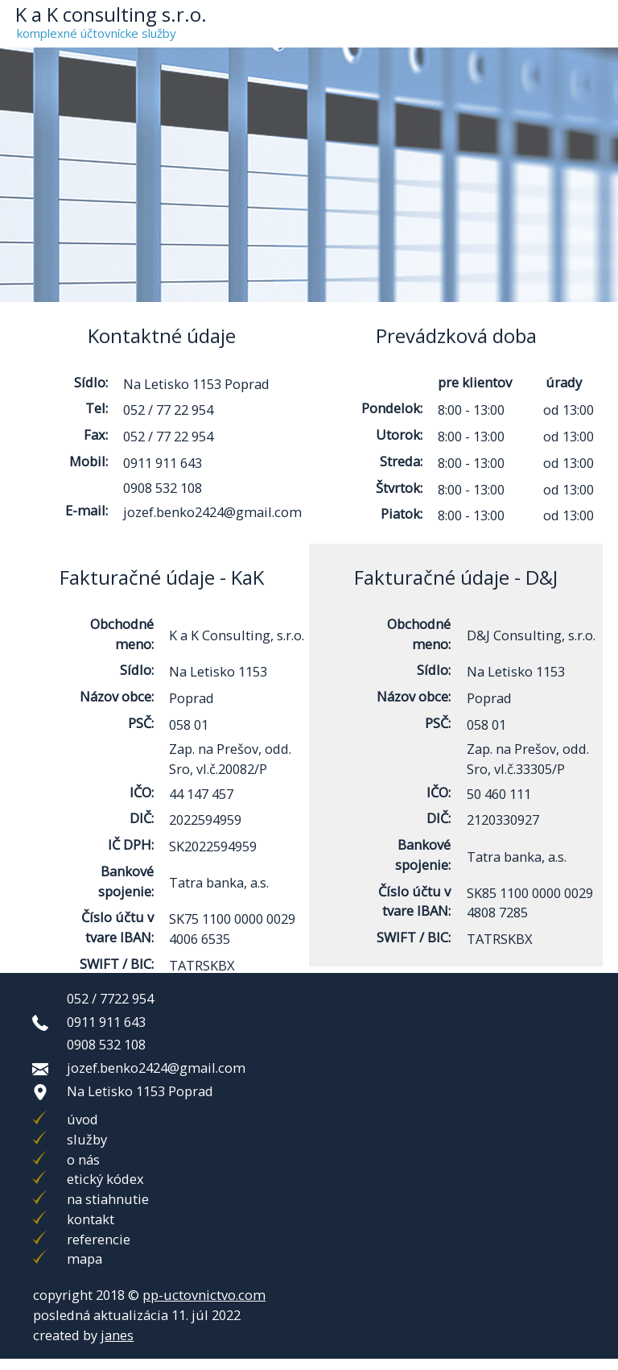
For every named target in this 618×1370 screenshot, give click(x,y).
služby (87, 1139)
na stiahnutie (108, 1199)
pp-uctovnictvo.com (204, 1294)
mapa (84, 1258)
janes (117, 1335)
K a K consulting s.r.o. (111, 14)
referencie (98, 1239)
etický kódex (105, 1178)
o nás (83, 1159)
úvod (82, 1119)
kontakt (90, 1219)
